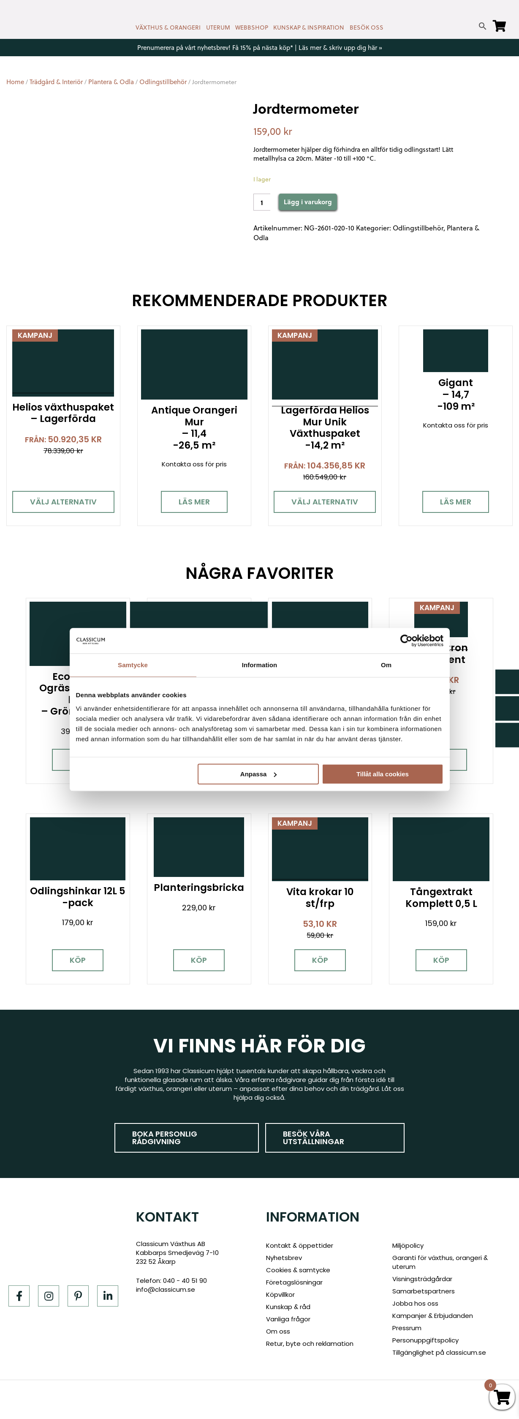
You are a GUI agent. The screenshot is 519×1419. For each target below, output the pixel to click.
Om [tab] (386, 664)
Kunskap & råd (288, 1306)
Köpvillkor (280, 1294)
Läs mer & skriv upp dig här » (340, 47)
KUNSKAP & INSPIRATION (308, 27)
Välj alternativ (63, 501)
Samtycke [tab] (133, 664)
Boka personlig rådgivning (164, 1138)
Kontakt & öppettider (299, 1245)
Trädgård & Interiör (56, 81)
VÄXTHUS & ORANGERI (168, 27)
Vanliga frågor (288, 1319)
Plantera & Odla (111, 81)
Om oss (278, 1331)
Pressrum (406, 1327)
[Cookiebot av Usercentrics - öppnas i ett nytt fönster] (406, 640)
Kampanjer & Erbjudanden (432, 1315)
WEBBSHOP (251, 27)
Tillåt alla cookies (382, 774)
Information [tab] (259, 664)
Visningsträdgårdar (422, 1278)
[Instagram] (48, 1296)
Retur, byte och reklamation (309, 1343)
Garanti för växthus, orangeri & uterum (440, 1262)
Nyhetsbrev (284, 1257)
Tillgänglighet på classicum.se (439, 1352)
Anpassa (258, 774)
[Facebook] (19, 1296)
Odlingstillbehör (163, 81)
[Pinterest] (78, 1296)
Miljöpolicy (408, 1245)
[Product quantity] (261, 202)
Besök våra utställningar (313, 1138)
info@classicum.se (165, 1289)
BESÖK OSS (366, 27)
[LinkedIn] (107, 1296)
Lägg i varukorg (308, 201)
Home (15, 81)
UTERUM (218, 27)
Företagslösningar (294, 1282)
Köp (78, 959)
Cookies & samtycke (298, 1270)
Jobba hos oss (415, 1303)
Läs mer (194, 501)
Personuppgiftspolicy (425, 1340)
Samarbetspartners (423, 1291)
